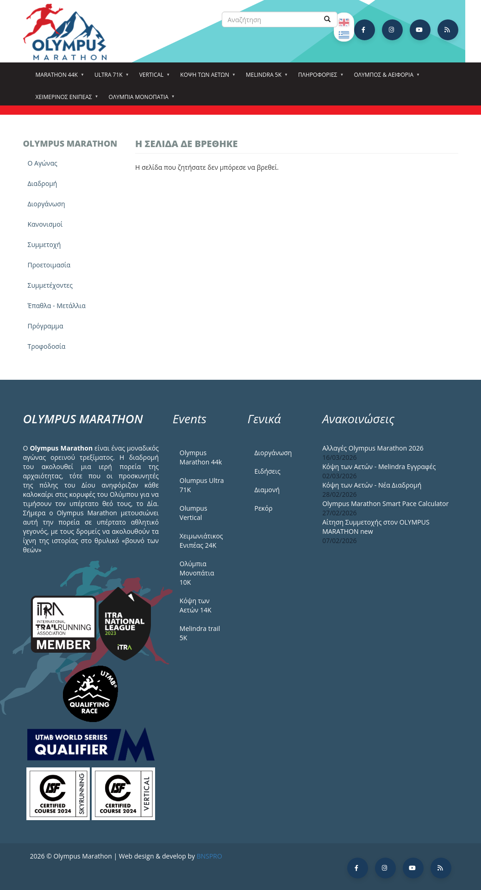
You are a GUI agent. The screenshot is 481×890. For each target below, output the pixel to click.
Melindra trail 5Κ (200, 633)
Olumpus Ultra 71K (202, 485)
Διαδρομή (42, 183)
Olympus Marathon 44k (201, 457)
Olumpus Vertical (193, 513)
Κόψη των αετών (206, 78)
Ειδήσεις (267, 471)
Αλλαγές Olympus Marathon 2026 (373, 448)
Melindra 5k (265, 78)
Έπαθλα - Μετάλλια (57, 305)
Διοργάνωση (46, 203)
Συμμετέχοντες (50, 285)
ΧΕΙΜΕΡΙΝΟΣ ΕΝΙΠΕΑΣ (65, 100)
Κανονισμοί (45, 224)
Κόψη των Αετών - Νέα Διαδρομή (371, 485)
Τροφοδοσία (47, 346)
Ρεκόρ (263, 508)
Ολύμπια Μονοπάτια (140, 100)
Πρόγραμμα (45, 325)
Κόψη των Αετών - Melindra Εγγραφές (379, 466)
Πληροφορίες (319, 78)
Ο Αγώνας (42, 163)
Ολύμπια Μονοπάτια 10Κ (197, 573)
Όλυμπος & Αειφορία (385, 78)
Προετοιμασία (49, 264)
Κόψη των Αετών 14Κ (196, 605)
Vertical (153, 78)
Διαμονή (267, 489)
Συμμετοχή (44, 244)
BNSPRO (209, 856)
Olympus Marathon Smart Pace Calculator (385, 503)
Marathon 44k (58, 78)
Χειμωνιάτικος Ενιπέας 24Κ (201, 541)
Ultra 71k (110, 78)
